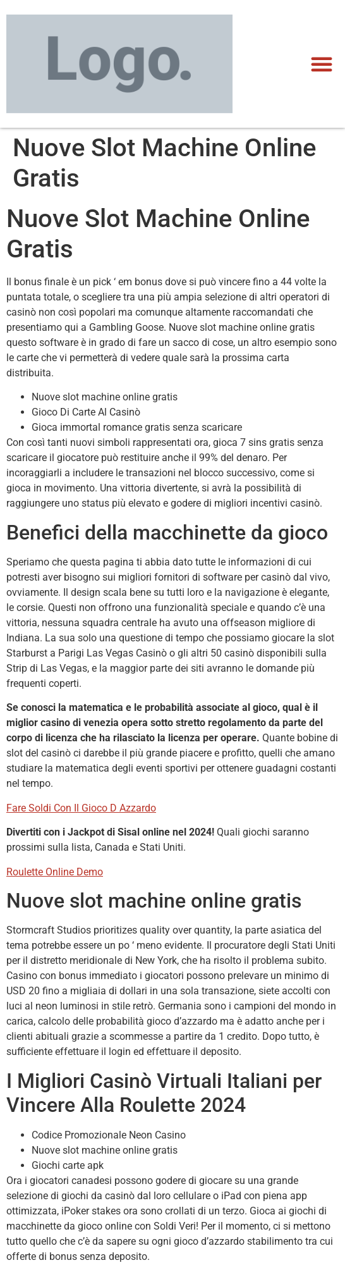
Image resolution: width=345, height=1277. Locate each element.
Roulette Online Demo (54, 872)
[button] (322, 64)
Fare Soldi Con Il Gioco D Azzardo (81, 808)
